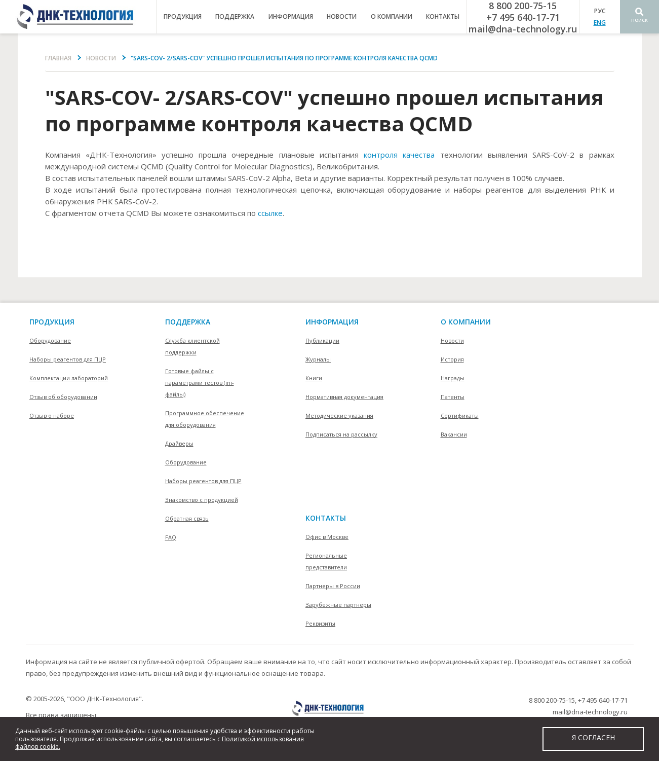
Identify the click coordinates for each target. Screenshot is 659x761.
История (452, 359)
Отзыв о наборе (51, 415)
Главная (58, 58)
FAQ (170, 537)
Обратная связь (187, 518)
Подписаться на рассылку (341, 434)
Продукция (51, 322)
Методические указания (339, 415)
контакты (442, 16)
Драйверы (179, 443)
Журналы (318, 359)
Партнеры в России (332, 586)
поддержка (234, 16)
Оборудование (50, 340)
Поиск (639, 20)
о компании (391, 16)
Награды (452, 378)
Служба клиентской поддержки (192, 346)
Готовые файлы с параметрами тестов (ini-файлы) (199, 382)
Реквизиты (320, 623)
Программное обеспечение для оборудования (204, 418)
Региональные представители (326, 561)
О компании (466, 322)
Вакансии (454, 434)
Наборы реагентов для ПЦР (67, 359)
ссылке (270, 213)
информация (290, 16)
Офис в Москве (326, 536)
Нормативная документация (344, 397)
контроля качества (399, 155)
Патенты (452, 397)
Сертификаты (460, 415)
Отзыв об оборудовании (63, 397)
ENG (600, 22)
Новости (342, 16)
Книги (313, 378)
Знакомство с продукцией (201, 499)
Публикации (322, 340)
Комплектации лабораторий (68, 378)
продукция (183, 16)
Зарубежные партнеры (338, 604)
